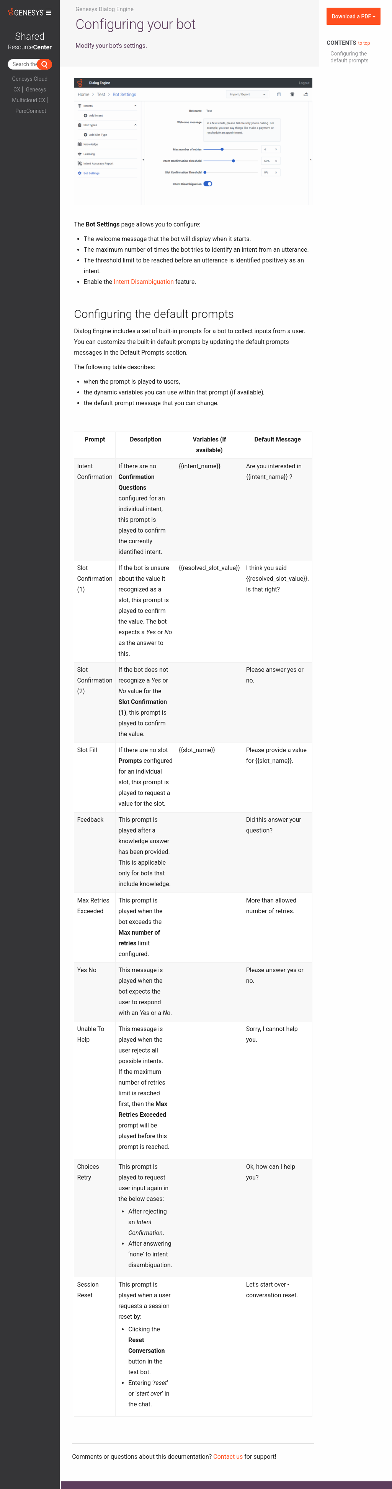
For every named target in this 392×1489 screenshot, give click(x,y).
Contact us (228, 1456)
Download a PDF (354, 16)
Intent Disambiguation (144, 281)
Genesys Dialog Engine (104, 9)
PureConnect (30, 111)
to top (364, 43)
